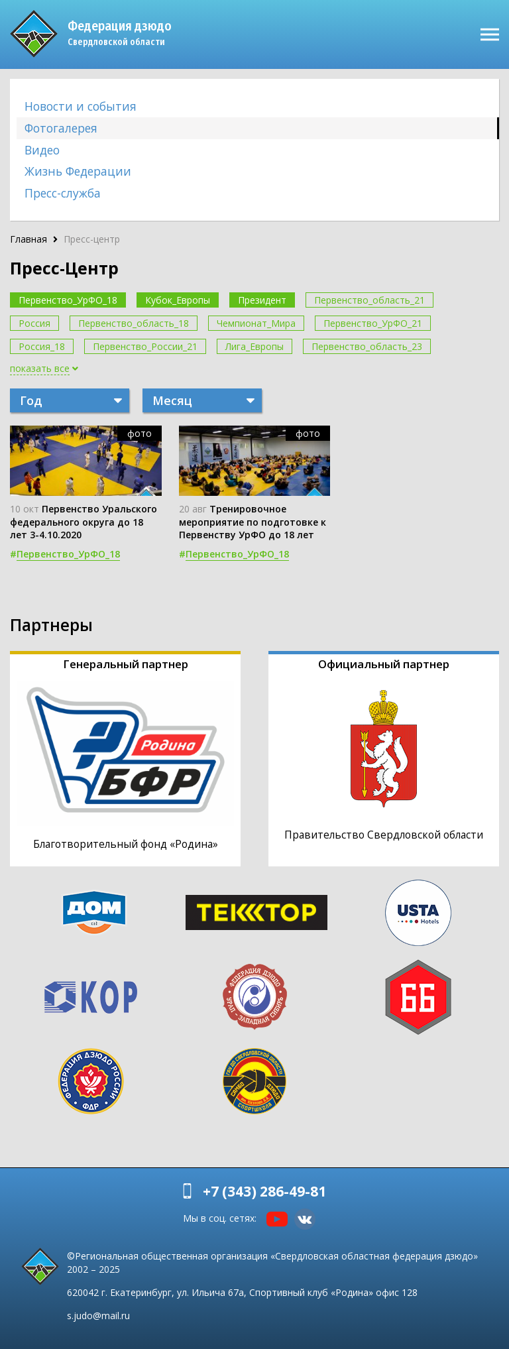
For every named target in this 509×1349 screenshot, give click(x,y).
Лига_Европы (254, 346)
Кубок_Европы (177, 300)
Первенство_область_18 (133, 323)
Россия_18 (42, 346)
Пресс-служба (63, 193)
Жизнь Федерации (78, 171)
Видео (42, 150)
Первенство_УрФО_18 (68, 300)
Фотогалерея (61, 128)
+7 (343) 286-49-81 (264, 1191)
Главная (28, 239)
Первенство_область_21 (369, 300)
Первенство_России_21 (145, 346)
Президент (262, 300)
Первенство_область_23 (366, 346)
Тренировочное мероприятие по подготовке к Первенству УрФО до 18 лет (252, 521)
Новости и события (81, 106)
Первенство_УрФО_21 (372, 323)
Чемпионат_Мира (256, 323)
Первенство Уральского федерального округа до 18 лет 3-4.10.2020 (83, 521)
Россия (34, 323)
